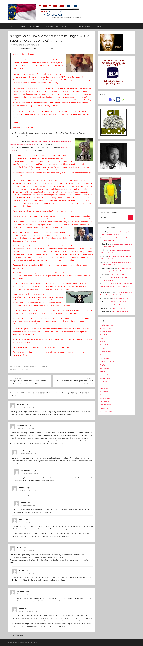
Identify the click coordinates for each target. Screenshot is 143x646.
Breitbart (103, 342)
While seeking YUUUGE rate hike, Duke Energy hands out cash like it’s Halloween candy (115, 286)
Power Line (104, 395)
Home (10, 26)
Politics (44, 367)
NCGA (23, 369)
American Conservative (108, 325)
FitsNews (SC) (105, 371)
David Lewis (16, 369)
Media (25, 367)
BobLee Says (104, 338)
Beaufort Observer (106, 332)
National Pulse (105, 388)
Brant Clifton (35, 45)
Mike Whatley (35, 26)
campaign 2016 (17, 367)
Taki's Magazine (105, 401)
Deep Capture (105, 368)
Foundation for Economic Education (112, 375)
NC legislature (67, 26)
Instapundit (104, 381)
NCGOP (39, 367)
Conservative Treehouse (108, 361)
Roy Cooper (21, 26)
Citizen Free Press (106, 352)
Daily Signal (104, 365)
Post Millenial (104, 391)
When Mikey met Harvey (119, 274)
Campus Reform (105, 345)
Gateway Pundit (105, 378)
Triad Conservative (106, 405)
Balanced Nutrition (83, 26)
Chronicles (103, 348)
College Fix (104, 355)
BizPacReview (105, 335)
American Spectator (107, 328)
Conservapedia (105, 358)
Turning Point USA (106, 408)
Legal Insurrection (106, 385)
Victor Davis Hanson (107, 411)
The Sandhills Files (51, 26)
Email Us (98, 26)
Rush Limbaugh (105, 398)
